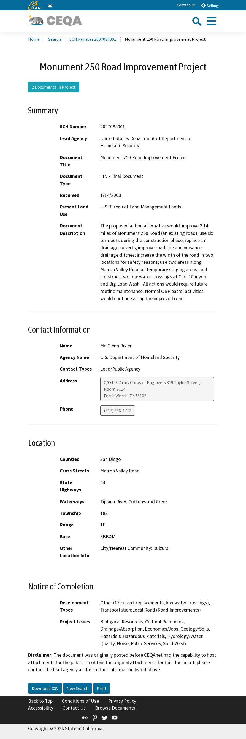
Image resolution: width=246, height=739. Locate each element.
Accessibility (40, 708)
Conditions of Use (80, 701)
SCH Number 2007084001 (92, 39)
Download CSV (45, 688)
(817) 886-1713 (117, 410)
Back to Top (40, 701)
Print (102, 688)
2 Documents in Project (54, 87)
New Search (77, 688)
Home (34, 39)
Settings (210, 5)
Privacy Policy (122, 701)
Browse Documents (115, 708)
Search (54, 39)
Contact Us (186, 4)
